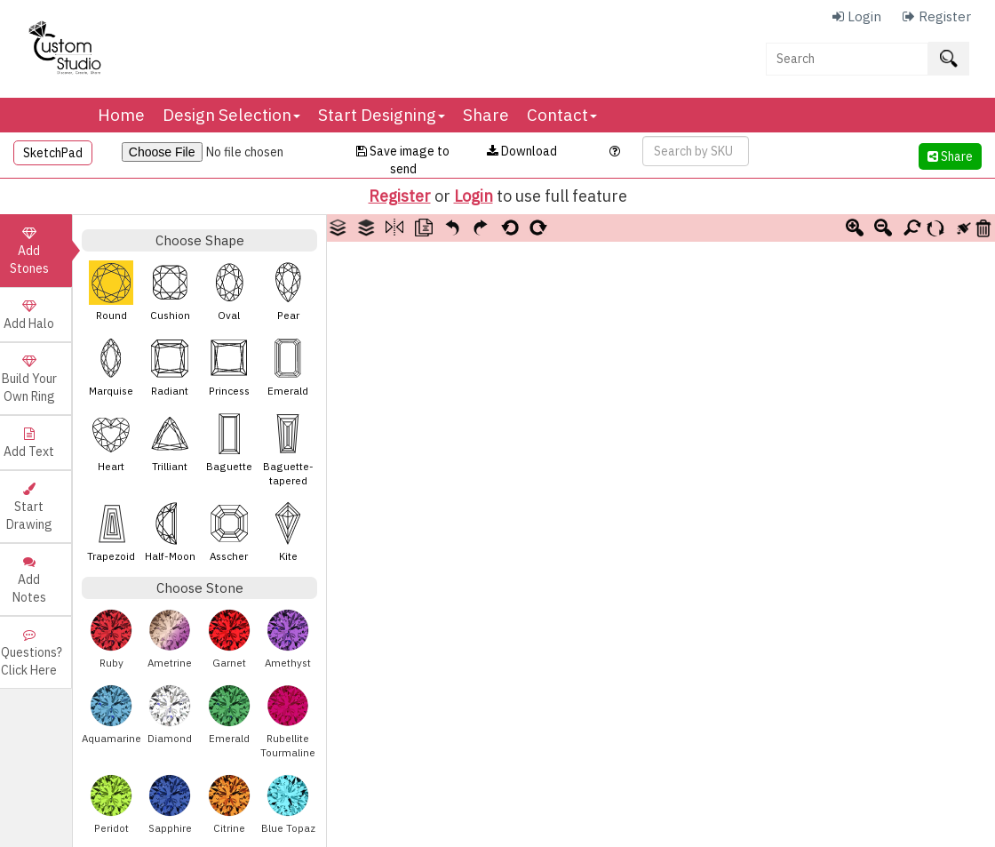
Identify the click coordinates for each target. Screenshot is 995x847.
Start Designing (381, 114)
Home (121, 114)
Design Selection (231, 114)
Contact (562, 114)
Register (400, 196)
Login (473, 196)
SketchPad (53, 153)
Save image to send (403, 160)
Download (522, 151)
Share (486, 114)
